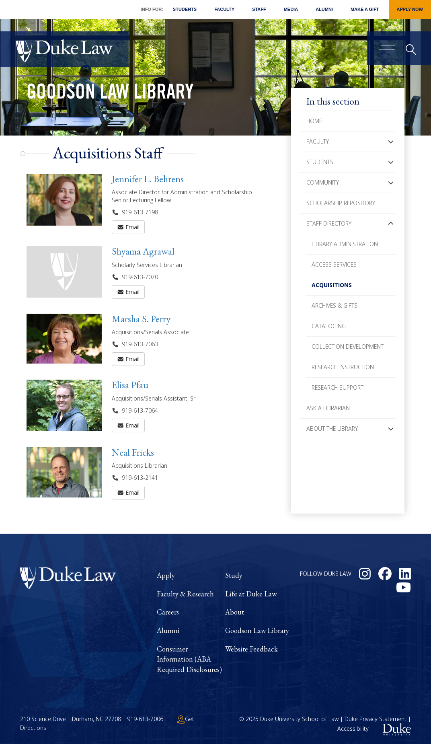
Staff (259, 9)
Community (322, 182)
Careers (168, 612)
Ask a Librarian (328, 408)
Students (185, 9)
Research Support (337, 387)
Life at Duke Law (251, 593)
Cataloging (329, 326)
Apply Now (410, 9)
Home (314, 121)
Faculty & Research (185, 593)
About (234, 612)
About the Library (332, 428)
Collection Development (348, 346)
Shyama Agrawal (143, 251)
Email (128, 227)
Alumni (324, 9)
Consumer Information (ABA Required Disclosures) (189, 659)
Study (233, 575)
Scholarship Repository (340, 203)
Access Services (334, 264)
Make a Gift (365, 9)
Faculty (224, 9)
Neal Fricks (133, 452)
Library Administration (345, 244)
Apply (166, 575)
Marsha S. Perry (141, 318)
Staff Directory (328, 223)
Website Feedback (251, 649)
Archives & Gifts (334, 305)
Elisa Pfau (130, 384)
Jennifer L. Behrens (148, 179)
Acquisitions (332, 285)
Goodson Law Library (110, 94)
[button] (390, 141)
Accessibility (353, 728)
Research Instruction (343, 367)
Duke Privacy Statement (375, 719)
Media (291, 9)
